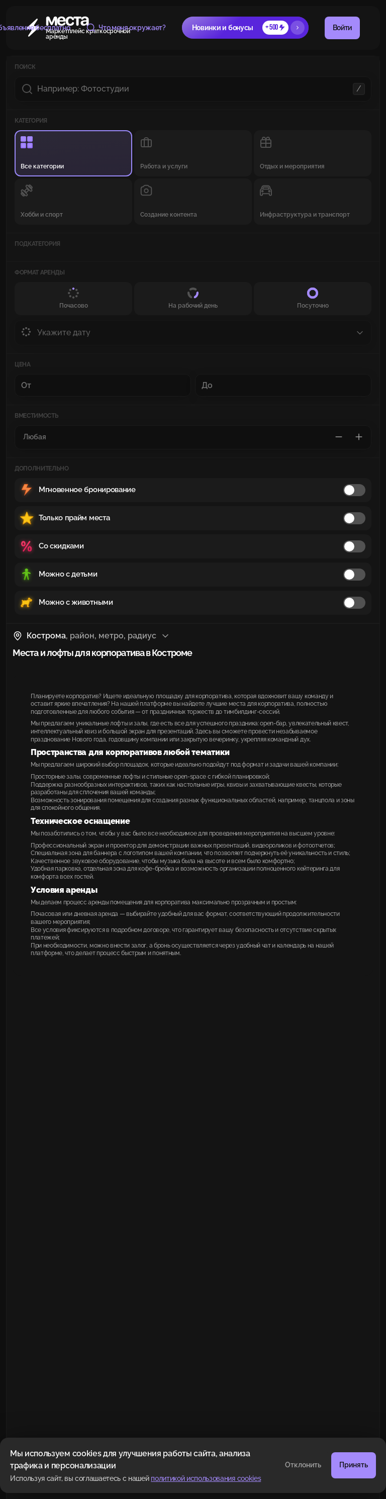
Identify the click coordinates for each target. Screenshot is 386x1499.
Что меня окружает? (125, 28)
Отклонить (303, 1465)
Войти (342, 28)
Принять (353, 1465)
